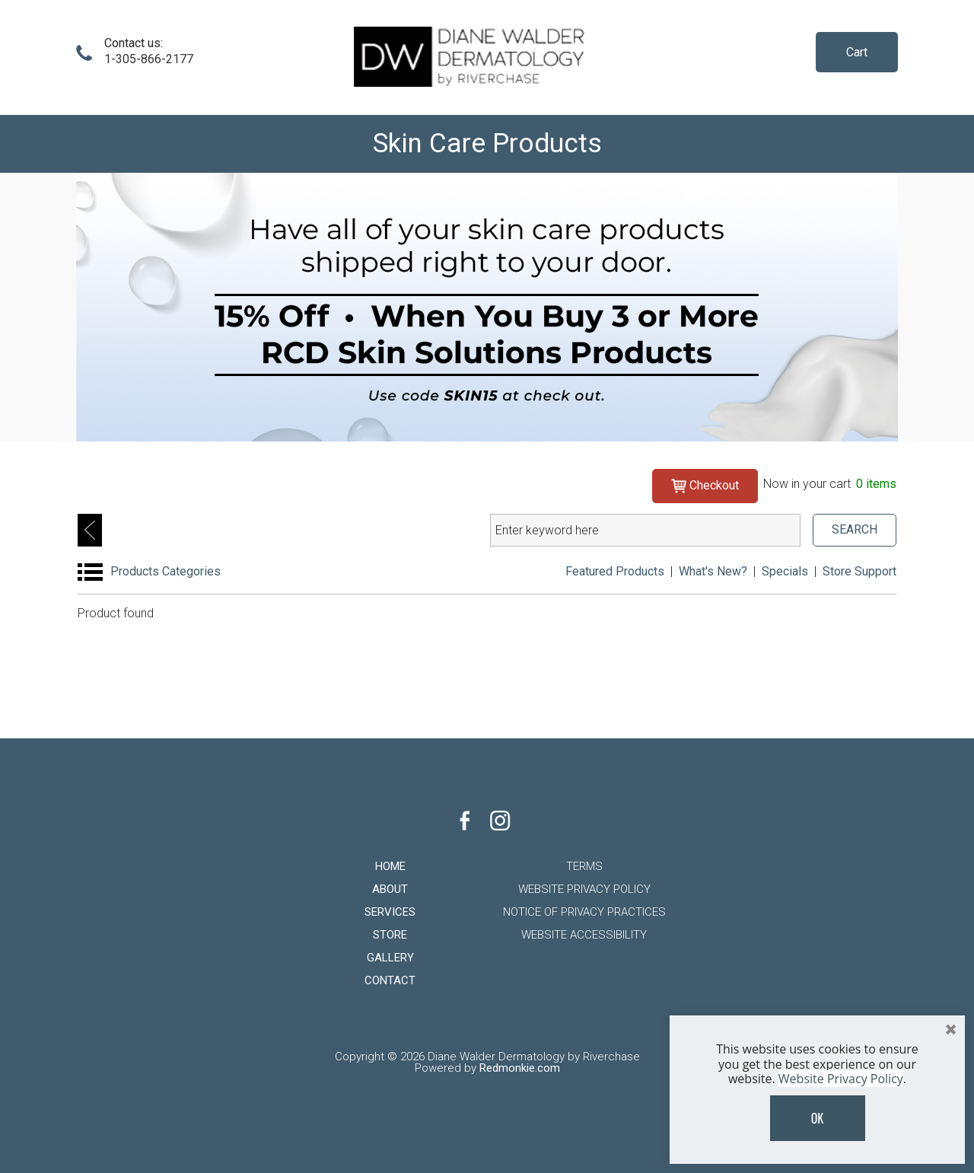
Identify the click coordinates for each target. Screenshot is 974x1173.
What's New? (713, 571)
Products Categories (165, 571)
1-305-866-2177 (148, 59)
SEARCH (854, 529)
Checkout (705, 484)
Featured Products (614, 571)
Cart (856, 52)
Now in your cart (829, 484)
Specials (785, 571)
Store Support (859, 571)
